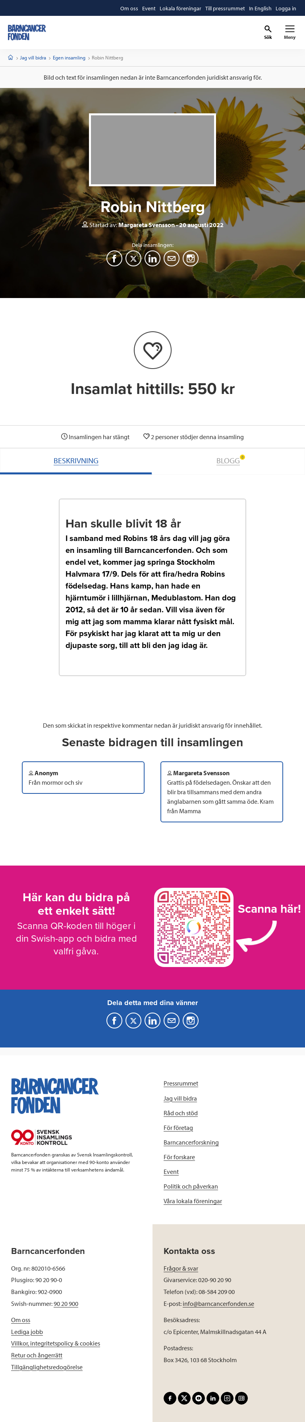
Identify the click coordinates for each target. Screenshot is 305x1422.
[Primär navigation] (289, 32)
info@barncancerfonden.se (218, 1303)
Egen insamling (69, 57)
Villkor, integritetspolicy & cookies (55, 1343)
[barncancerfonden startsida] (27, 32)
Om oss (20, 1320)
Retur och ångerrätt (36, 1355)
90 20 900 (66, 1303)
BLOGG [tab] (230, 460)
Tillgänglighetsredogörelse (47, 1367)
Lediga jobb (27, 1332)
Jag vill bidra (33, 57)
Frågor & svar (181, 1268)
